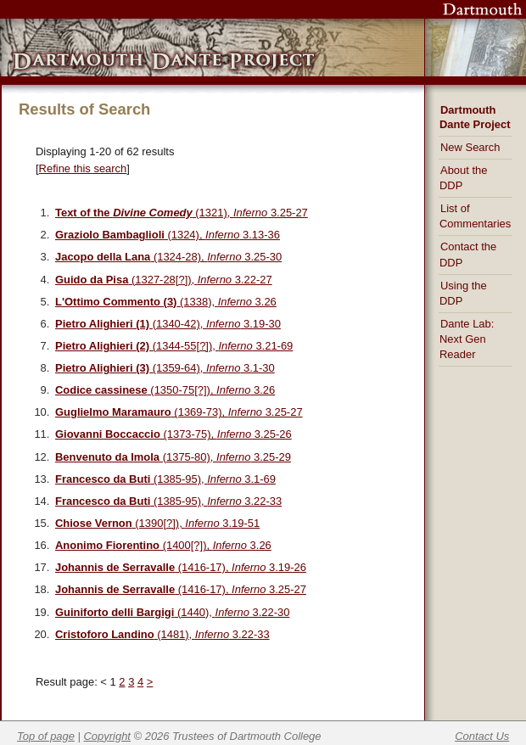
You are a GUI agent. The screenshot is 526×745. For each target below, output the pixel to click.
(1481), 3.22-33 (162, 634)
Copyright (107, 736)
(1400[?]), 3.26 (163, 545)
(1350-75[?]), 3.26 (165, 390)
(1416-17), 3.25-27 (180, 589)
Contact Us (482, 736)
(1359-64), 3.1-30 (165, 367)
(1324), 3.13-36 (167, 234)
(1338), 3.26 (166, 301)
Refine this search (83, 168)
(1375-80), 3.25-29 (173, 457)
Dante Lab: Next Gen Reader (466, 339)
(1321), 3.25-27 (181, 212)
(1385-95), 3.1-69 (165, 479)
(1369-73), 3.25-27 (179, 412)
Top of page (46, 736)
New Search (470, 147)
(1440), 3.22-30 (172, 612)
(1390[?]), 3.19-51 (157, 523)
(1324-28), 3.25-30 (168, 256)
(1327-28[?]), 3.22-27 (163, 279)
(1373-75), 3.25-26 (173, 434)
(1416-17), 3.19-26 (180, 567)
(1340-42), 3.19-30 (168, 323)
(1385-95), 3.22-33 (168, 501)
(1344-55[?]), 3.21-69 (174, 345)
